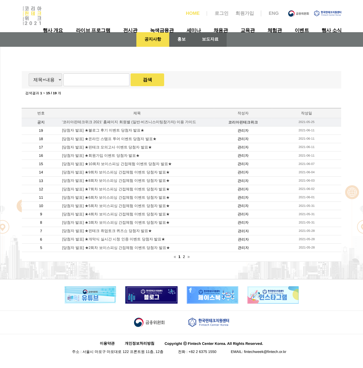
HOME (193, 13)
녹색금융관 (162, 30)
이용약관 (107, 350)
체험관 (275, 30)
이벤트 (301, 30)
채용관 (220, 30)
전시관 (130, 30)
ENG (274, 13)
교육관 (248, 30)
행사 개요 (53, 30)
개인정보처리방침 (139, 350)
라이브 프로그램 (93, 30)
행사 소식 (332, 30)
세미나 (194, 30)
